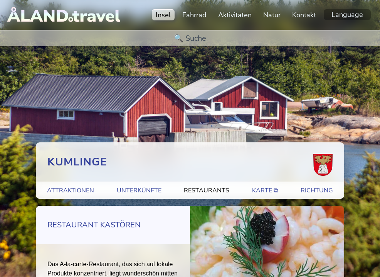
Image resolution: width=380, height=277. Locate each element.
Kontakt (304, 15)
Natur (272, 15)
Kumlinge (77, 162)
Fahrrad (194, 15)
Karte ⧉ (265, 190)
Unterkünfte (139, 190)
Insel (163, 15)
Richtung (317, 190)
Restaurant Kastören (94, 225)
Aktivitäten (235, 15)
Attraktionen (70, 190)
